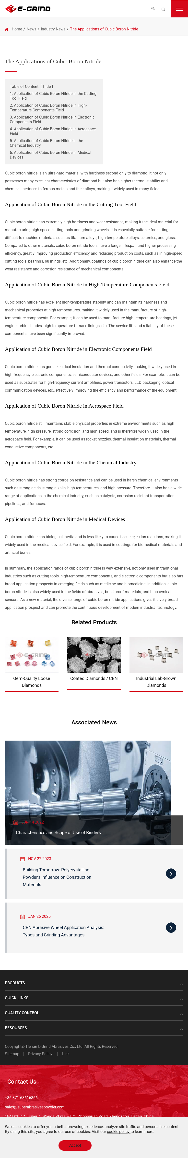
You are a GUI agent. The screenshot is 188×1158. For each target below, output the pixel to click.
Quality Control (94, 1013)
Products (94, 983)
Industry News (53, 29)
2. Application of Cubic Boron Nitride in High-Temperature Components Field (48, 107)
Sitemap (12, 1054)
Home (17, 29)
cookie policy (118, 1131)
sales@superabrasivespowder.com (35, 1107)
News (31, 29)
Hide (47, 86)
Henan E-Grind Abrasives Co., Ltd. (55, 1046)
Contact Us (21, 1081)
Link (66, 1054)
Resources (94, 1028)
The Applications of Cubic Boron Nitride (104, 29)
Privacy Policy (40, 1054)
